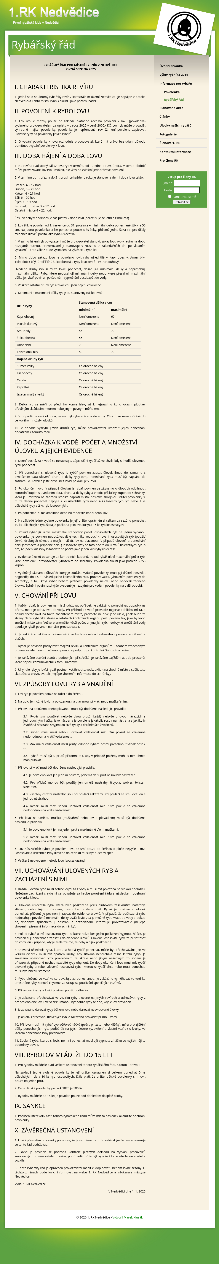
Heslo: (168, 190)
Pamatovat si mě (182, 197)
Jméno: (168, 183)
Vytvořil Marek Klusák (127, 1217)
